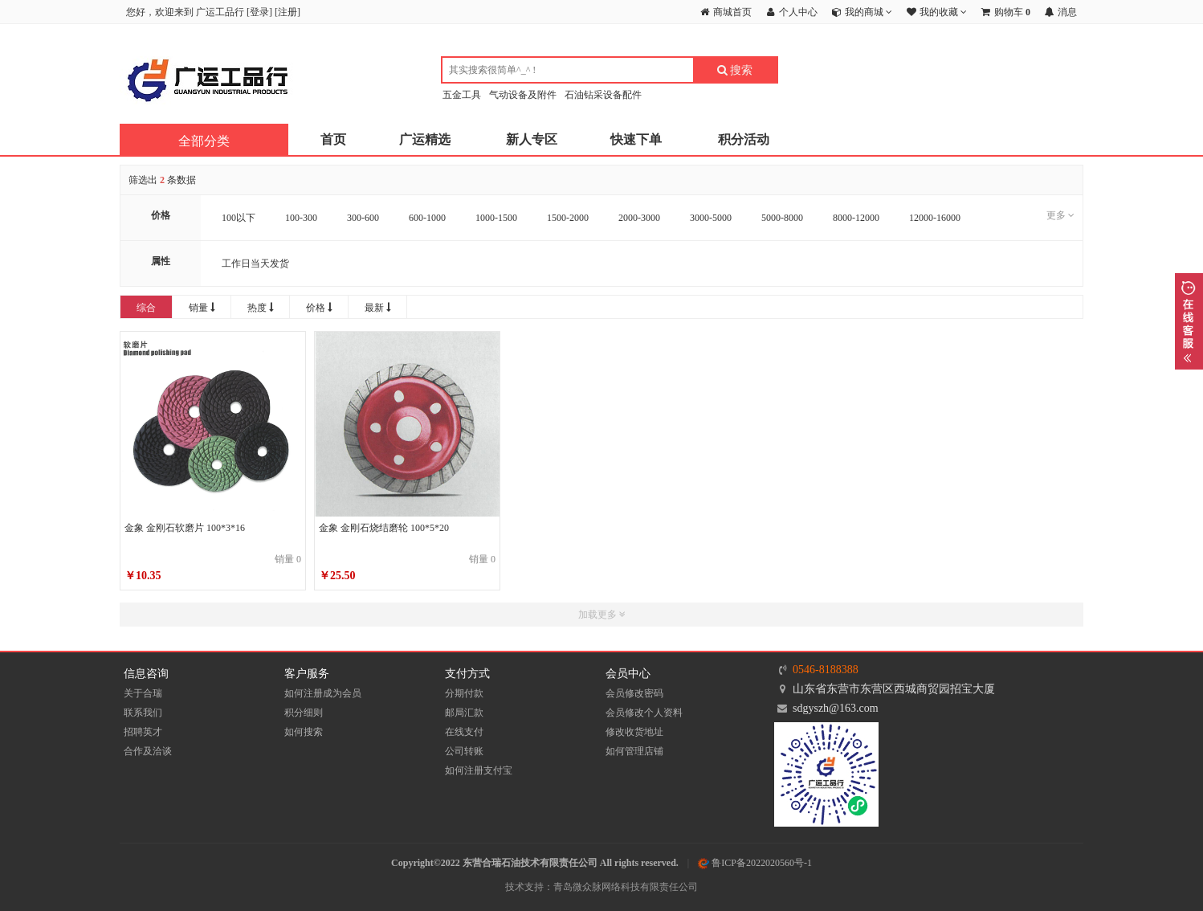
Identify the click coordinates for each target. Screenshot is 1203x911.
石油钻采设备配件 (603, 94)
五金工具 (461, 94)
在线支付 (464, 731)
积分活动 (743, 139)
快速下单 (636, 139)
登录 (259, 12)
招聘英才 (143, 731)
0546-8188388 (825, 670)
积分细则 (303, 712)
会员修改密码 (634, 693)
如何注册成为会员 (322, 693)
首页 (333, 139)
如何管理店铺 (634, 751)
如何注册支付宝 (478, 770)
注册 (287, 12)
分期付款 (464, 693)
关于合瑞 (143, 693)
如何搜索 (303, 731)
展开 (1189, 321)
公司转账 (464, 751)
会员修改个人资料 (644, 712)
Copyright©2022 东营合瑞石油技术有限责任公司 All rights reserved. (535, 862)
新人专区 (531, 139)
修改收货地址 (634, 731)
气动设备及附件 (523, 94)
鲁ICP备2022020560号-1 (755, 862)
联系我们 (143, 712)
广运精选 (425, 139)
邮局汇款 (464, 712)
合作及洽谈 (148, 751)
